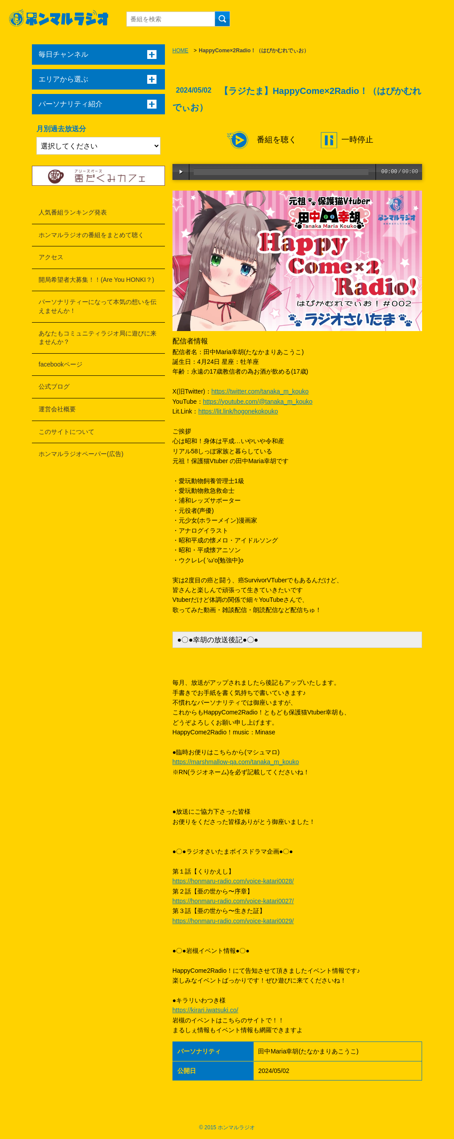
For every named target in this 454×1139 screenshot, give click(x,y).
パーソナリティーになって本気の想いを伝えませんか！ (98, 306)
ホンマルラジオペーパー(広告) (81, 453)
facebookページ (60, 364)
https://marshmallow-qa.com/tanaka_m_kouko (235, 761)
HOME (180, 50)
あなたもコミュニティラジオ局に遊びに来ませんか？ (98, 338)
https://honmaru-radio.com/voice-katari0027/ (233, 901)
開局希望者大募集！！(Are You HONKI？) (96, 279)
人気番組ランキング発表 (73, 212)
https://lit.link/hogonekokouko (238, 411)
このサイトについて (66, 431)
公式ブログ (54, 386)
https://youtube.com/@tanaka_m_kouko (258, 401)
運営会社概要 (57, 409)
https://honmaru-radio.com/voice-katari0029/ (233, 920)
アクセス (51, 257)
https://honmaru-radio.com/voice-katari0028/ (233, 881)
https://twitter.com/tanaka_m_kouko (260, 391)
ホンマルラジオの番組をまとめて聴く (91, 234)
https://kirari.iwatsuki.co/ (205, 1010)
